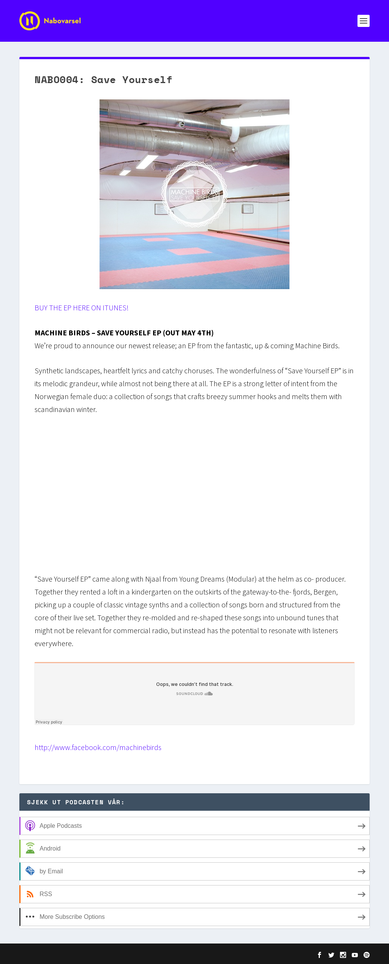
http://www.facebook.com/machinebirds (98, 747)
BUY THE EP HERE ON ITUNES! (82, 307)
